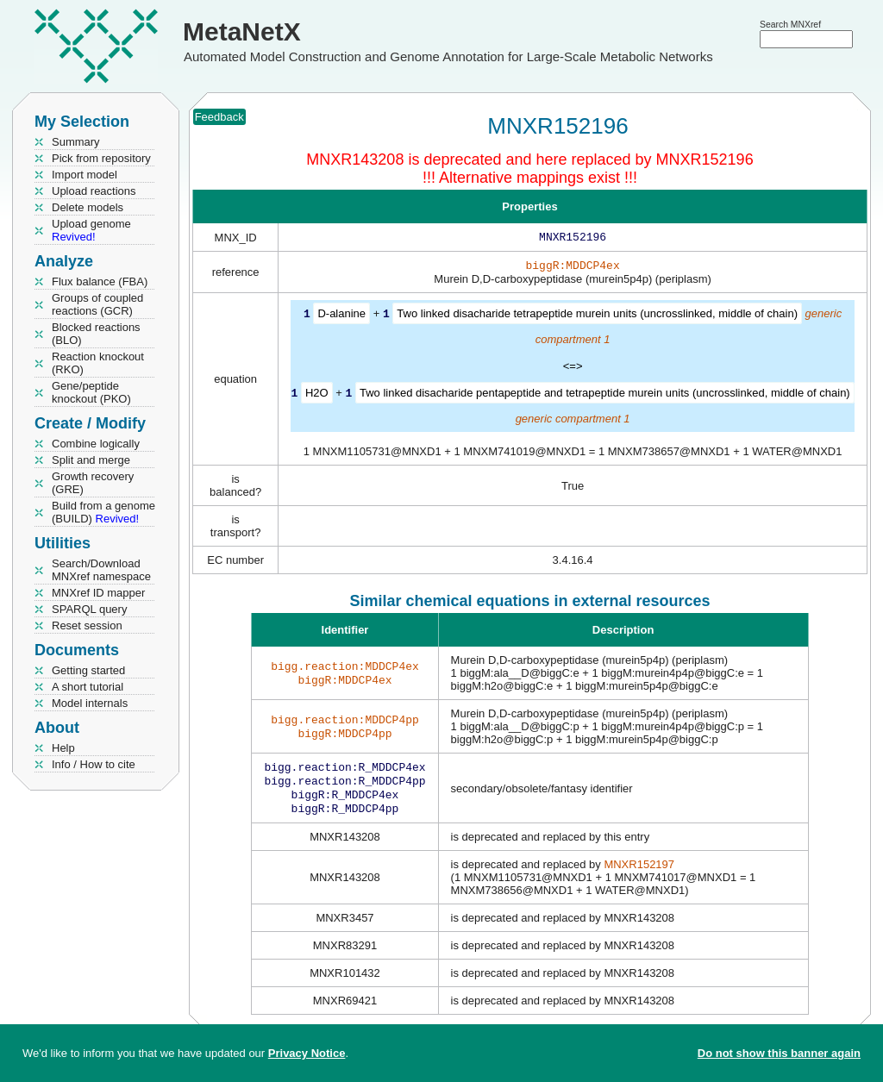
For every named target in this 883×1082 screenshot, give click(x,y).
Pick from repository (101, 158)
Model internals (90, 703)
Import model (84, 174)
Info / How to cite (93, 764)
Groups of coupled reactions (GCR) (97, 304)
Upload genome (91, 230)
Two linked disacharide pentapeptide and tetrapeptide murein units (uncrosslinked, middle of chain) (605, 395)
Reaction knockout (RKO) (98, 363)
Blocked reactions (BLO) (96, 334)
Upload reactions (94, 191)
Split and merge (91, 459)
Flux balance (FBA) (99, 281)
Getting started (88, 670)
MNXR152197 (639, 872)
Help (63, 747)
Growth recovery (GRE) (93, 483)
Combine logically (96, 443)
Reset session (87, 625)
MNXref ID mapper (98, 592)
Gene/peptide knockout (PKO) (91, 392)
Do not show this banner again (779, 1053)
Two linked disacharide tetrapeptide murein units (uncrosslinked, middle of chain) (597, 316)
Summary (76, 141)
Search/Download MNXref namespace (101, 570)
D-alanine (341, 316)
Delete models (87, 207)
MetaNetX (242, 31)
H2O (317, 395)
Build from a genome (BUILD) (103, 512)
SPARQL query (89, 609)
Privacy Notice (307, 1053)
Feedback (219, 116)
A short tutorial (87, 686)
